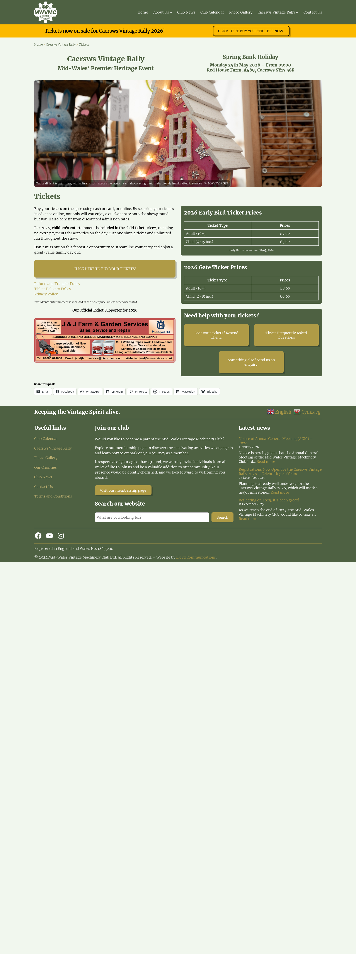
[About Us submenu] (171, 12)
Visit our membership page (123, 490)
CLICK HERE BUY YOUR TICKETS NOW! (251, 31)
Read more (266, 461)
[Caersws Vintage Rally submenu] (297, 12)
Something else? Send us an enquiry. (251, 362)
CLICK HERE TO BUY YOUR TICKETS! (105, 269)
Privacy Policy (46, 294)
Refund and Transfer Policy (57, 283)
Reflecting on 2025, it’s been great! (269, 500)
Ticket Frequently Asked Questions (286, 335)
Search (222, 517)
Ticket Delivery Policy (52, 289)
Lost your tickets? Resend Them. (216, 335)
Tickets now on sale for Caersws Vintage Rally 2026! (105, 31)
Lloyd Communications (196, 557)
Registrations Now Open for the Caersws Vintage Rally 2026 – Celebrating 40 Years (280, 471)
